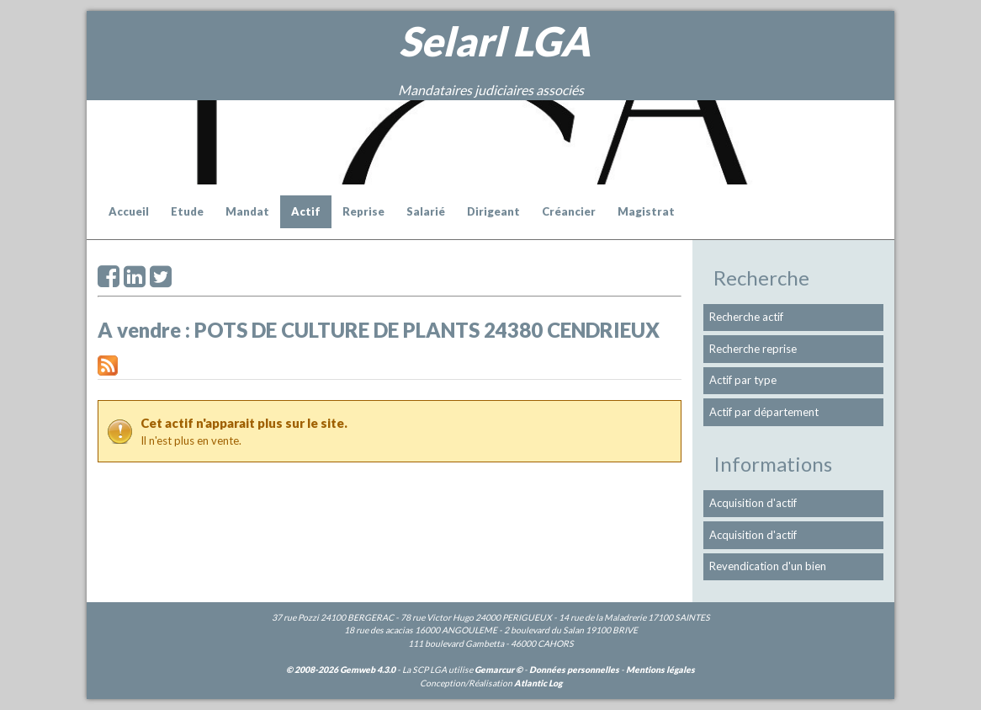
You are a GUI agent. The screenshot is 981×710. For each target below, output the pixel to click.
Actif (306, 211)
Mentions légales (660, 670)
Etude (187, 211)
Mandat (247, 211)
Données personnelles (574, 670)
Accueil (129, 211)
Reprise (363, 211)
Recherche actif (746, 316)
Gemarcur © (498, 670)
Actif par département (764, 412)
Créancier (569, 211)
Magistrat (646, 211)
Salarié (425, 211)
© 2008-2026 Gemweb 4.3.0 (340, 670)
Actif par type (743, 380)
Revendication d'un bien (767, 566)
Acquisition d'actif (753, 503)
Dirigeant (493, 211)
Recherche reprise (753, 348)
